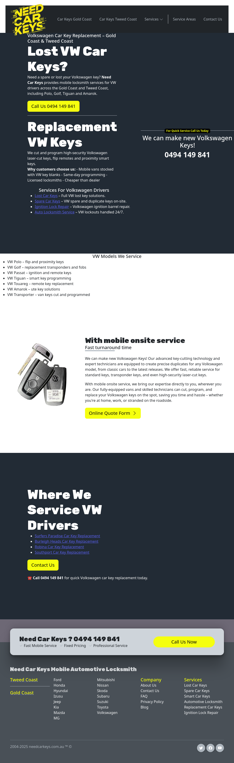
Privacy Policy (152, 701)
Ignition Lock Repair (52, 206)
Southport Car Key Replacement (62, 552)
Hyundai (60, 690)
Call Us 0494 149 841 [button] (53, 106)
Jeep (57, 701)
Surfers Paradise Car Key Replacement (67, 535)
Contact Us (213, 19)
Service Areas (184, 19)
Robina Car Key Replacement (59, 546)
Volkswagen (107, 712)
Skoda (102, 690)
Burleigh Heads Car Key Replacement (66, 541)
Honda (59, 685)
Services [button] (154, 19)
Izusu (58, 696)
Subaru (103, 696)
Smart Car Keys (197, 696)
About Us (148, 685)
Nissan (103, 685)
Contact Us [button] (43, 565)
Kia (56, 707)
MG (56, 718)
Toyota (103, 707)
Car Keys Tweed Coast (118, 19)
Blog (144, 707)
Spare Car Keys (47, 201)
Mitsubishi (106, 679)
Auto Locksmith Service (54, 212)
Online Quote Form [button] (113, 413)
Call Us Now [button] (184, 642)
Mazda (59, 712)
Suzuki (102, 701)
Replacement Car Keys (203, 707)
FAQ (144, 696)
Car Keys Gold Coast (74, 19)
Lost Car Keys (46, 195)
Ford (57, 679)
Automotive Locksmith (203, 701)
